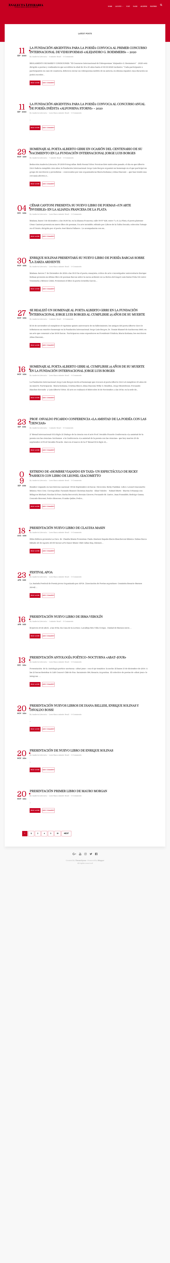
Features (149, 5)
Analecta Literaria (66, 81)
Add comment (89, 115)
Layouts (114, 5)
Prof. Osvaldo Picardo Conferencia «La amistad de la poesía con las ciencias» (93, 647)
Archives (139, 5)
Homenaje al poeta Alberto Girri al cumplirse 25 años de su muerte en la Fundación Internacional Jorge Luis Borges (94, 563)
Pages (131, 5)
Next (83, 1213)
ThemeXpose (80, 1248)
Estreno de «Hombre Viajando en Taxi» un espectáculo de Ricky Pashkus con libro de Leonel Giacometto (92, 726)
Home (106, 5)
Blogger (101, 1248)
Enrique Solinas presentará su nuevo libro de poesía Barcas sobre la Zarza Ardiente (93, 391)
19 (74, 1213)
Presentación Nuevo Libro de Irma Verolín (91, 920)
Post (124, 5)
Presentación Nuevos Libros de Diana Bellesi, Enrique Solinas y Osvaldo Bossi (94, 1047)
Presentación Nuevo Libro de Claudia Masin (91, 805)
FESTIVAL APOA (72, 865)
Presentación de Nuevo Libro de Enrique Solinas (91, 1105)
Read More (67, 115)
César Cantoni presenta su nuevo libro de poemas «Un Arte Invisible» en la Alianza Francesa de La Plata (90, 313)
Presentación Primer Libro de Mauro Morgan (92, 1160)
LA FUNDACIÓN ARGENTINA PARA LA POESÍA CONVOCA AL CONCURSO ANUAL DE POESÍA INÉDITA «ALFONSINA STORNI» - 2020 (91, 155)
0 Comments (95, 81)
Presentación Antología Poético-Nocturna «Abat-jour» (94, 979)
